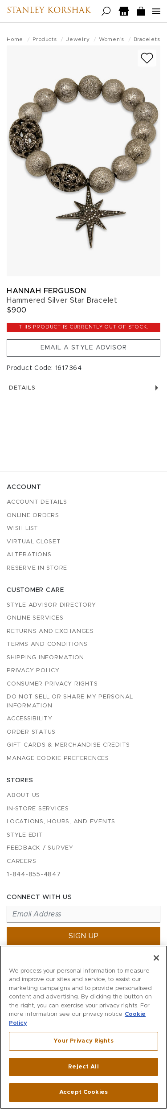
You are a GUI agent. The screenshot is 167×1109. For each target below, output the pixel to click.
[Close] (156, 958)
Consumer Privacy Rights (52, 684)
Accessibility (30, 719)
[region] (83, 1027)
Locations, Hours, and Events (61, 822)
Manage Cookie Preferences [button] (58, 758)
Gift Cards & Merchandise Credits (68, 745)
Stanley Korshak (49, 11)
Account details (37, 502)
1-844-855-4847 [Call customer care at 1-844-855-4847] (34, 874)
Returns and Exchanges (50, 631)
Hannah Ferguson (46, 291)
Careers (21, 861)
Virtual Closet (34, 542)
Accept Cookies (83, 1092)
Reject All (83, 1067)
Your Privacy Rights (83, 1041)
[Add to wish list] (147, 58)
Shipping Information (45, 658)
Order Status (31, 732)
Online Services (35, 618)
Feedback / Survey (40, 848)
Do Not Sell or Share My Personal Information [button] (70, 701)
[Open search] (106, 11)
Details (83, 388)
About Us (23, 795)
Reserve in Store (37, 568)
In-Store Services (38, 809)
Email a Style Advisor (84, 348)
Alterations (29, 555)
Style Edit (25, 835)
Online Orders (33, 515)
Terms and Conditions (47, 644)
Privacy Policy (33, 671)
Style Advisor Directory (51, 605)
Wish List (22, 528)
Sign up (84, 936)
